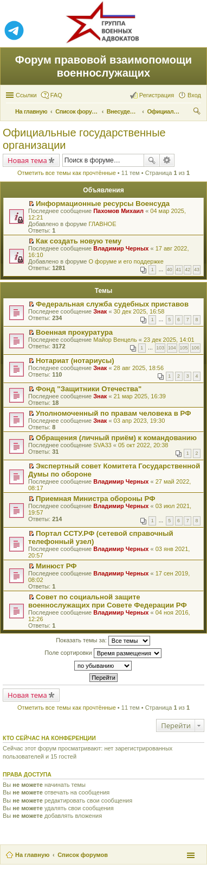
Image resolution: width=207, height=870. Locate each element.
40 (169, 269)
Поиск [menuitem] (198, 112)
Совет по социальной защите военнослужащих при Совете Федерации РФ (107, 601)
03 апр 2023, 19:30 (139, 420)
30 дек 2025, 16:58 (139, 311)
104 (172, 347)
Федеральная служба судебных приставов (112, 304)
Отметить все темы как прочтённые (66, 173)
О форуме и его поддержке (125, 261)
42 (187, 269)
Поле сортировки (102, 653)
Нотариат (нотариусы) (75, 360)
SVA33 (102, 445)
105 (184, 347)
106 (195, 347)
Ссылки (26, 95)
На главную (32, 855)
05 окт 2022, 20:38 (143, 445)
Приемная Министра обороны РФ (95, 499)
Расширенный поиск (167, 160)
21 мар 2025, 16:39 (140, 396)
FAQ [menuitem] (56, 95)
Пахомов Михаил (118, 211)
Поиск (152, 160)
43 (196, 269)
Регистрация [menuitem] (156, 95)
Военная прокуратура (74, 332)
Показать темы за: (103, 641)
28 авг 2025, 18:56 (139, 368)
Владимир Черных (120, 248)
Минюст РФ (56, 566)
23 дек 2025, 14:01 (169, 339)
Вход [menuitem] (194, 95)
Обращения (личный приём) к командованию (116, 438)
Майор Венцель (115, 339)
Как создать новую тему (78, 241)
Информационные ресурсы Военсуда (103, 203)
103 (160, 347)
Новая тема (27, 160)
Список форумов (82, 855)
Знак (100, 311)
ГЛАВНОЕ (102, 224)
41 (179, 269)
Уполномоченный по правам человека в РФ (113, 413)
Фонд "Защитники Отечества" (88, 389)
